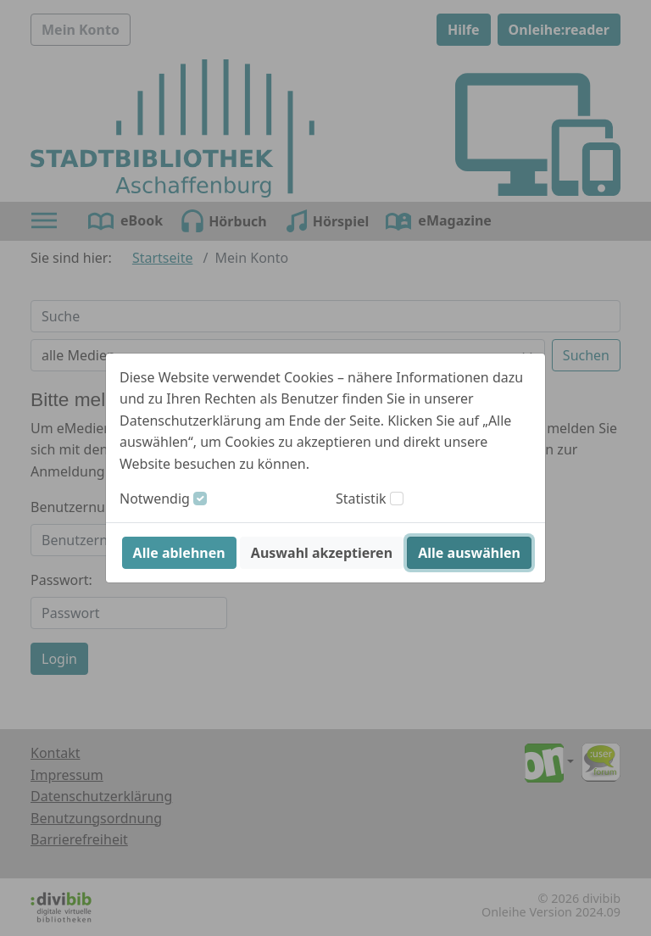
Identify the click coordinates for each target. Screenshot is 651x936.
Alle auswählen (469, 552)
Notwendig (155, 498)
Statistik (361, 498)
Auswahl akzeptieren (321, 552)
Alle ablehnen (179, 552)
